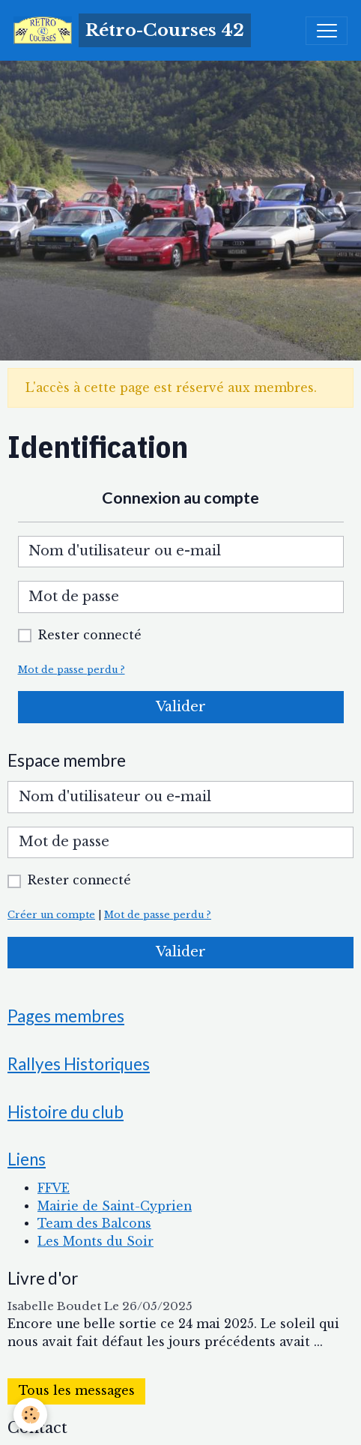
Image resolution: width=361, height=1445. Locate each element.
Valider (181, 707)
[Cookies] (30, 1415)
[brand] (132, 30)
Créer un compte (51, 914)
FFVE (53, 1188)
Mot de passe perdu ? (71, 669)
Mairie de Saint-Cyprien (114, 1206)
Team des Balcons (94, 1223)
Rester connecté (90, 635)
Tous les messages (77, 1391)
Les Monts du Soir (95, 1241)
